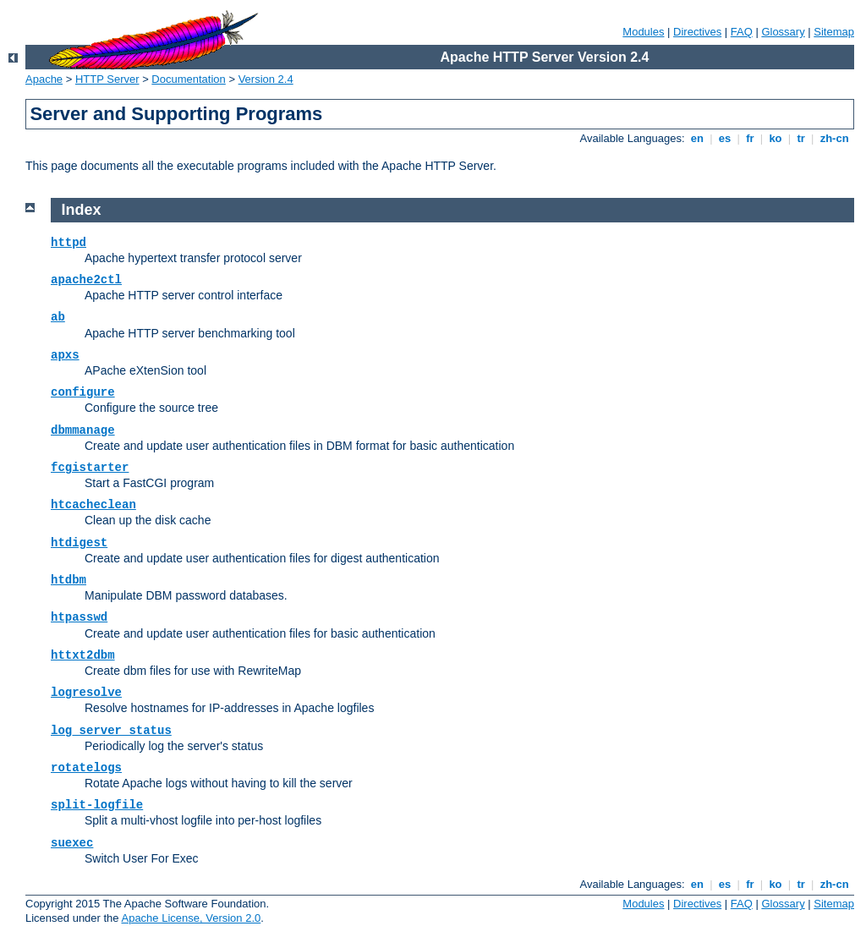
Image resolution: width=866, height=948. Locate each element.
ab (58, 317)
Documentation (188, 79)
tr (801, 138)
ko (775, 138)
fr (750, 138)
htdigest (79, 543)
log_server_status (111, 730)
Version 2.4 (265, 79)
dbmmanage (83, 430)
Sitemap (834, 31)
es (724, 138)
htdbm (68, 580)
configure (83, 392)
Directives (697, 31)
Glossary (782, 31)
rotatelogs (86, 768)
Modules (643, 31)
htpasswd (79, 617)
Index (81, 209)
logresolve (86, 692)
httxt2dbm (83, 655)
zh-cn (834, 138)
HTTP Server (107, 79)
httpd (68, 242)
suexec (72, 843)
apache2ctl (86, 280)
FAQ (742, 31)
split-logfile (97, 805)
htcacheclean (93, 505)
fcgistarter (90, 467)
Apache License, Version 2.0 (190, 918)
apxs (65, 355)
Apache (44, 79)
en (697, 138)
